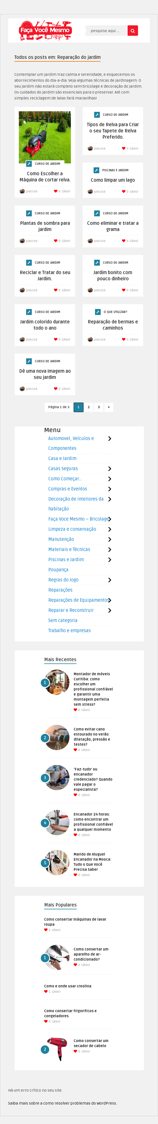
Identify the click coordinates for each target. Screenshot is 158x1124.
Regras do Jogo (63, 580)
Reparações (60, 590)
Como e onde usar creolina (67, 986)
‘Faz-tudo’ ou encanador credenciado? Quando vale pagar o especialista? (93, 779)
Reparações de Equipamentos (78, 600)
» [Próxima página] (109, 407)
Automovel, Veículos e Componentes (71, 443)
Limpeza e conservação (72, 529)
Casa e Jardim (62, 458)
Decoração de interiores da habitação (76, 504)
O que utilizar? (115, 312)
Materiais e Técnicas (69, 549)
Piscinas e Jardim (115, 170)
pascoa (31, 191)
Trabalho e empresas (69, 631)
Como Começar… (65, 479)
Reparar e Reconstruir (71, 610)
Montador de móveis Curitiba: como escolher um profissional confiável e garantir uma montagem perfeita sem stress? (93, 689)
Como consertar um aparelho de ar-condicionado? (91, 954)
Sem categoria (63, 620)
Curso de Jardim (47, 164)
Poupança (58, 570)
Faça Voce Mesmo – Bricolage (78, 519)
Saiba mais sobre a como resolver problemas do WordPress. (62, 1103)
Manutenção (61, 539)
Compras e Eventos (67, 489)
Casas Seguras (63, 469)
